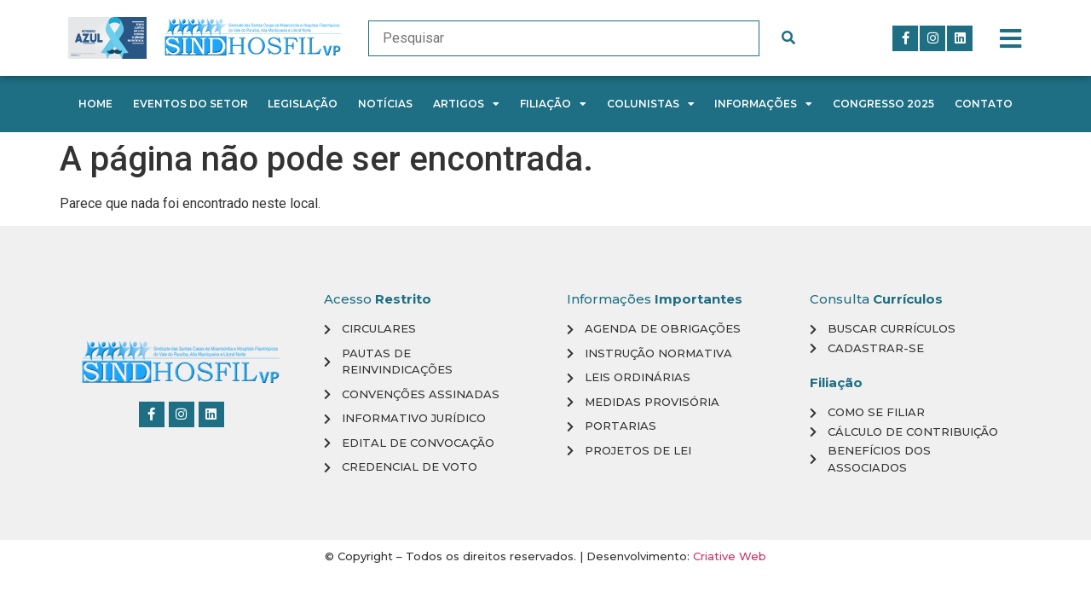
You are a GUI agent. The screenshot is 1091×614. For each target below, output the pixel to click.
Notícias (385, 103)
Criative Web (729, 556)
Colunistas (651, 104)
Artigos (466, 104)
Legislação (303, 103)
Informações (763, 104)
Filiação (553, 104)
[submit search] (788, 38)
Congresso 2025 (883, 103)
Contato (984, 103)
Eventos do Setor (190, 103)
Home (95, 103)
